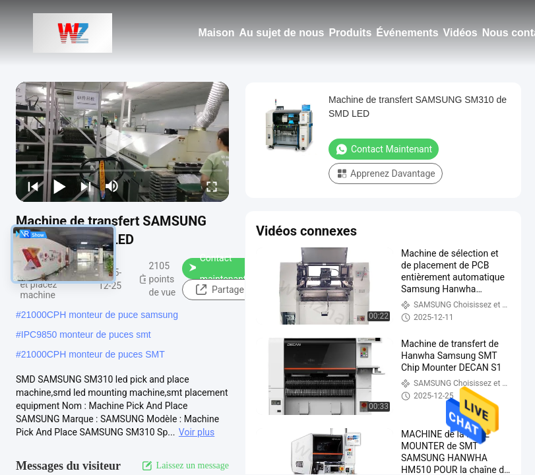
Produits (350, 32)
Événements (407, 32)
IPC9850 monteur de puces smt (86, 334)
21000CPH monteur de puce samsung (99, 314)
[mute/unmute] (112, 186)
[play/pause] (59, 186)
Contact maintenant (218, 268)
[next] (86, 186)
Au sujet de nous (282, 32)
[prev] (33, 186)
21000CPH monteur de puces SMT (93, 354)
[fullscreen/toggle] (212, 186)
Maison (216, 32)
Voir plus (196, 432)
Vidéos (460, 32)
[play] (122, 141)
